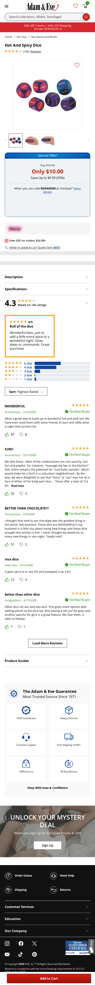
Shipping (16, 890)
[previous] (7, 140)
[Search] (47, 17)
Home (8, 37)
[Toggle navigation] (6, 6)
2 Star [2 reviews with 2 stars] (28, 375)
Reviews (35, 51)
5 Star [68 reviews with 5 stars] (28, 363)
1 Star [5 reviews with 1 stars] (28, 379)
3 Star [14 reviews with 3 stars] (28, 371)
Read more (17, 485)
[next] (88, 140)
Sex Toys (21, 37)
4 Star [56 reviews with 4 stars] (28, 367)
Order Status (18, 875)
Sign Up (47, 845)
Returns (60, 890)
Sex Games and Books (44, 37)
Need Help (62, 875)
